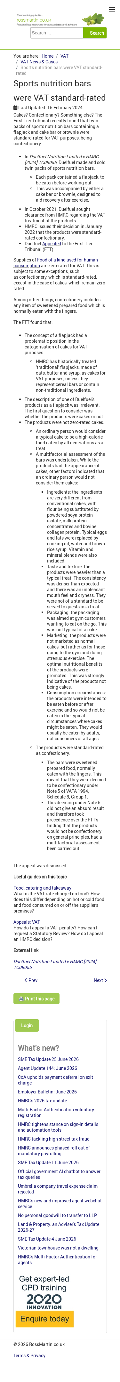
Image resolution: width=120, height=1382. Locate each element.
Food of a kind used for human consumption (55, 263)
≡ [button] (112, 9)
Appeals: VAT (26, 922)
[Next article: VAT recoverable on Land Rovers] (100, 980)
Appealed (51, 243)
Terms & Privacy (29, 1355)
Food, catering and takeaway (42, 888)
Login (27, 1025)
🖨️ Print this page (36, 999)
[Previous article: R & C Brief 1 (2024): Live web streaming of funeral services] (31, 980)
